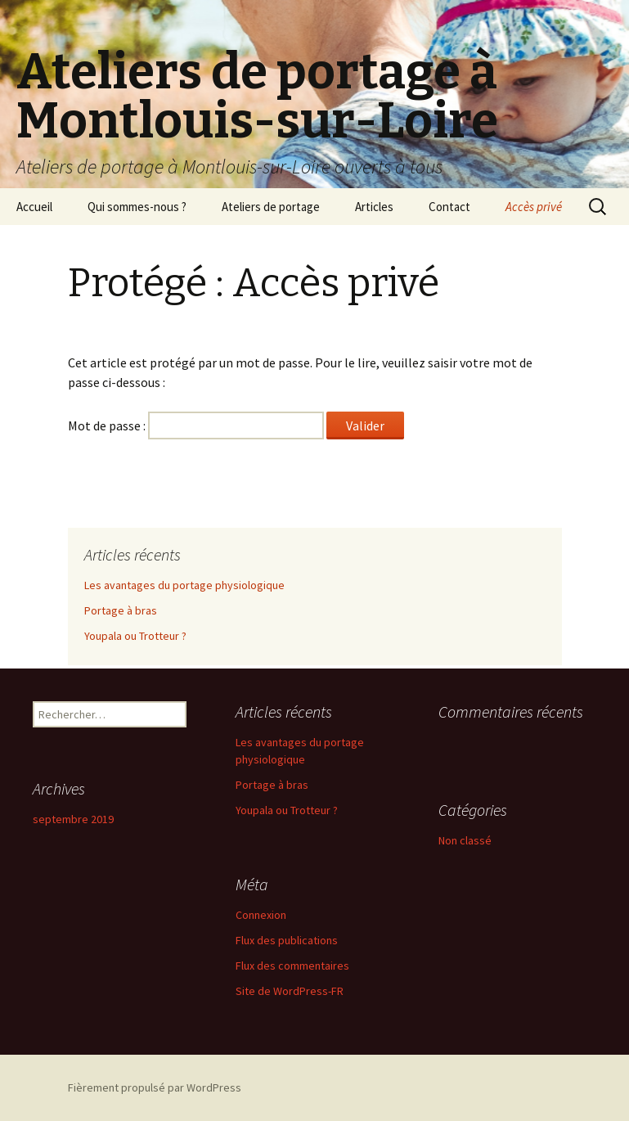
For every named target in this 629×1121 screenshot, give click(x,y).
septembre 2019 (73, 819)
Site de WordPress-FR (290, 991)
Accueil (34, 206)
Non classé (465, 840)
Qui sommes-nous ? (137, 206)
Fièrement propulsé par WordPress (154, 1087)
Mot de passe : (196, 425)
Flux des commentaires (292, 965)
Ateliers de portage (271, 206)
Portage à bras (120, 610)
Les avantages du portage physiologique (184, 585)
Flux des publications (287, 940)
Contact (449, 206)
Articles (374, 206)
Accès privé (533, 206)
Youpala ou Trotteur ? (135, 635)
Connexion (261, 914)
